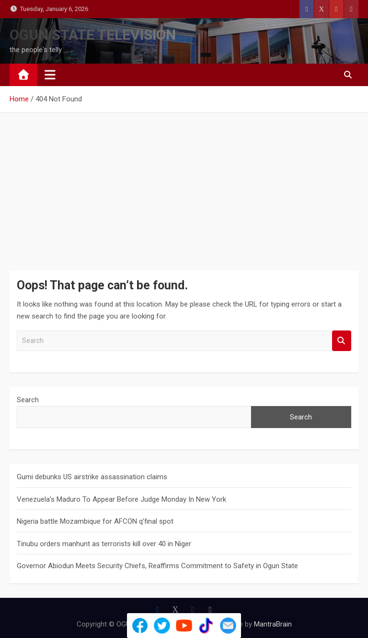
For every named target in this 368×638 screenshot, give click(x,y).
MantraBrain (273, 624)
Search (341, 340)
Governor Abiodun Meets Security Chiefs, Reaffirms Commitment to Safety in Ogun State (157, 565)
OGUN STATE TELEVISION (93, 34)
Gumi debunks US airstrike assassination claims (92, 477)
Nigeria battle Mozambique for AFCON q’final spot (95, 521)
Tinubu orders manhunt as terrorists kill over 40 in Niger (104, 543)
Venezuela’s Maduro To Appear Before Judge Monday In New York (121, 499)
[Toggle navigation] (50, 75)
